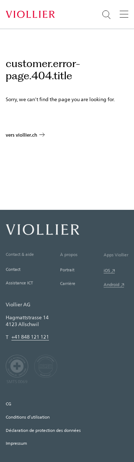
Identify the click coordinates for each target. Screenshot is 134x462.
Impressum (16, 443)
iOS (107, 271)
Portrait (67, 270)
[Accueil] (30, 14)
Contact (13, 270)
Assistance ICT (19, 283)
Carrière (67, 284)
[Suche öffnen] (106, 14)
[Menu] (124, 14)
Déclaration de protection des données (43, 430)
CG (8, 403)
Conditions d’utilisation (28, 417)
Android (111, 285)
